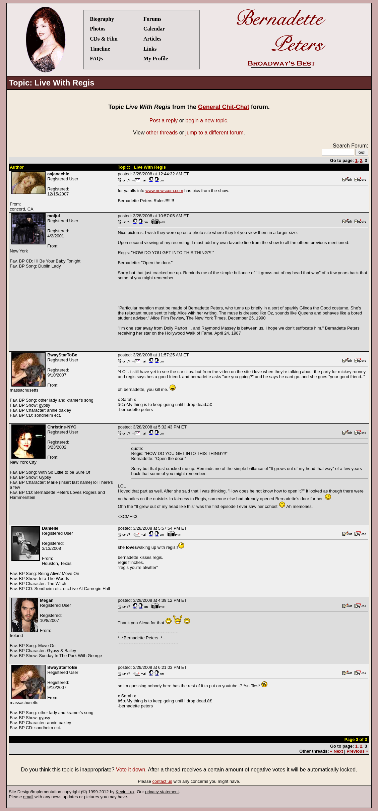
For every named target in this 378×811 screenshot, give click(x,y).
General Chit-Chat (223, 107)
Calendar (154, 29)
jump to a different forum (214, 132)
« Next (336, 751)
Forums (152, 19)
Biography (102, 19)
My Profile (155, 58)
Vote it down (130, 769)
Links (149, 49)
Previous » (357, 751)
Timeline (100, 49)
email (28, 796)
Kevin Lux (125, 791)
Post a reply (163, 120)
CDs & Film (104, 39)
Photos (97, 29)
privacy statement (162, 791)
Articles (152, 39)
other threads (162, 132)
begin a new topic (206, 120)
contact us (162, 781)
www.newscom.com (164, 190)
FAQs (96, 58)
